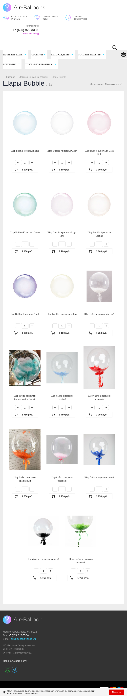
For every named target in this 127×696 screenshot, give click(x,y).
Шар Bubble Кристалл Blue (25, 150)
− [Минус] (18, 162)
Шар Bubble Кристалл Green (25, 232)
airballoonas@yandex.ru (23, 639)
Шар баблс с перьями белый (99, 314)
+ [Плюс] (32, 162)
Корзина (123, 58)
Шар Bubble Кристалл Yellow (61, 314)
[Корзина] (124, 56)
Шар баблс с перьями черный (43, 559)
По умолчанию (112, 84)
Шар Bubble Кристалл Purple (25, 314)
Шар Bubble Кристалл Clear (62, 150)
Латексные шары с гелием (33, 77)
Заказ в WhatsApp (31, 33)
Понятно (116, 692)
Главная (10, 77)
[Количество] (24, 162)
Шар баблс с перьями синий (99, 477)
